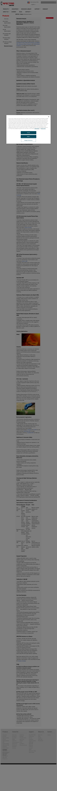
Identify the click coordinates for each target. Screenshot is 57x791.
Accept (28, 132)
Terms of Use (43, 128)
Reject (28, 136)
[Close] (48, 116)
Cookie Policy (36, 128)
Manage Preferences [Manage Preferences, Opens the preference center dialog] (28, 140)
